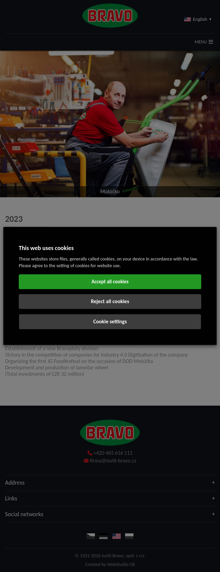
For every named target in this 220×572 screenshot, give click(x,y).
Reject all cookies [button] (110, 301)
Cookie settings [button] (110, 322)
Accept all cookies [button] (110, 282)
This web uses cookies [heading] (46, 248)
